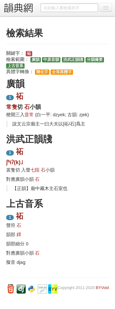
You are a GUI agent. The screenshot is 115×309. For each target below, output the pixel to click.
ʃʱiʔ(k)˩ (14, 162)
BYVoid (102, 287)
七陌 (35, 169)
